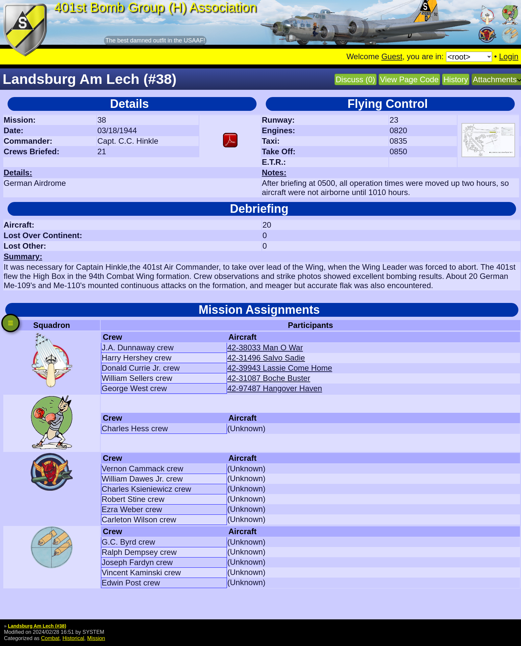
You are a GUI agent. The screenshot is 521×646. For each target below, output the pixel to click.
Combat (50, 638)
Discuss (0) (355, 79)
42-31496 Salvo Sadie (266, 357)
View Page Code (409, 79)
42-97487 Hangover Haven (274, 388)
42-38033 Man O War (265, 347)
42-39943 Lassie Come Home (279, 367)
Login (508, 56)
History (455, 79)
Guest (391, 56)
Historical (73, 638)
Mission (96, 638)
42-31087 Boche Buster (268, 378)
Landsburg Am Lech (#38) (37, 626)
